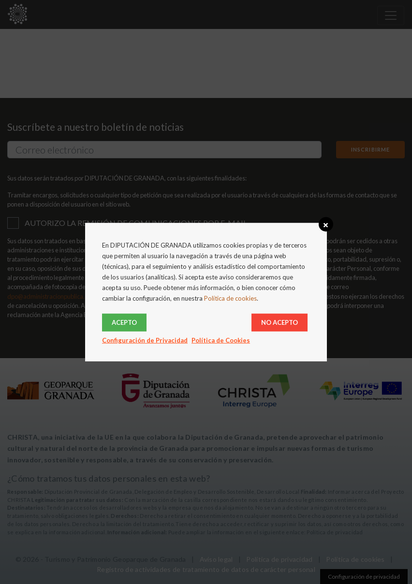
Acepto (124, 322)
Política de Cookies (220, 340)
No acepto (279, 322)
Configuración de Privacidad (145, 340)
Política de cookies (230, 298)
